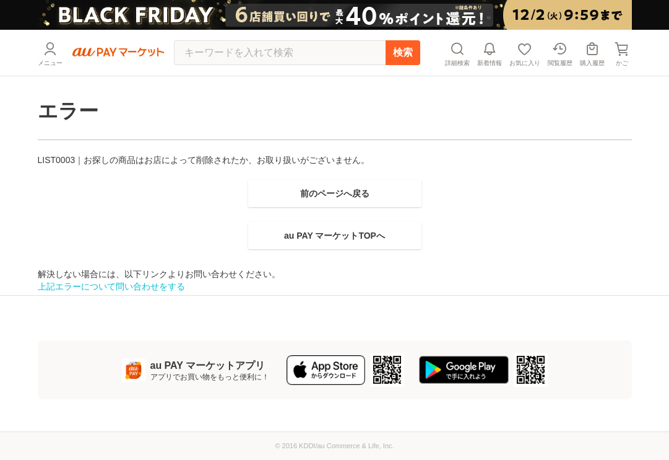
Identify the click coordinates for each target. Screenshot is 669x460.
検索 (403, 52)
